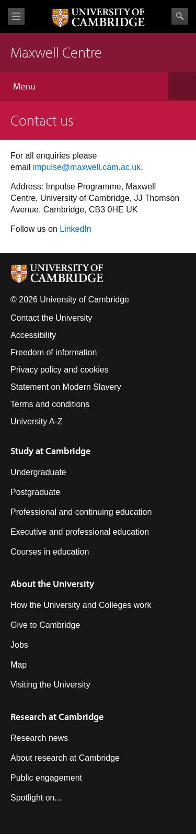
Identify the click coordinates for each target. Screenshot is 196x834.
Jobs (19, 644)
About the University (52, 584)
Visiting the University (50, 684)
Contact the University (51, 317)
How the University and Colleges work (80, 605)
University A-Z (36, 421)
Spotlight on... (36, 797)
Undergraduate (38, 472)
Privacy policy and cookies (59, 369)
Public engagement (46, 777)
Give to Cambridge (45, 625)
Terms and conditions (49, 404)
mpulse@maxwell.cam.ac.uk (87, 167)
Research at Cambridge (56, 717)
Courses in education (49, 551)
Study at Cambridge (50, 451)
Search (179, 16)
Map (18, 664)
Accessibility (33, 335)
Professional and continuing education (81, 512)
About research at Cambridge (65, 757)
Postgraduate (35, 492)
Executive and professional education (79, 531)
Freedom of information (53, 352)
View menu (16, 16)
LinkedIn (75, 228)
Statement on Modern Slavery (65, 386)
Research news (39, 738)
